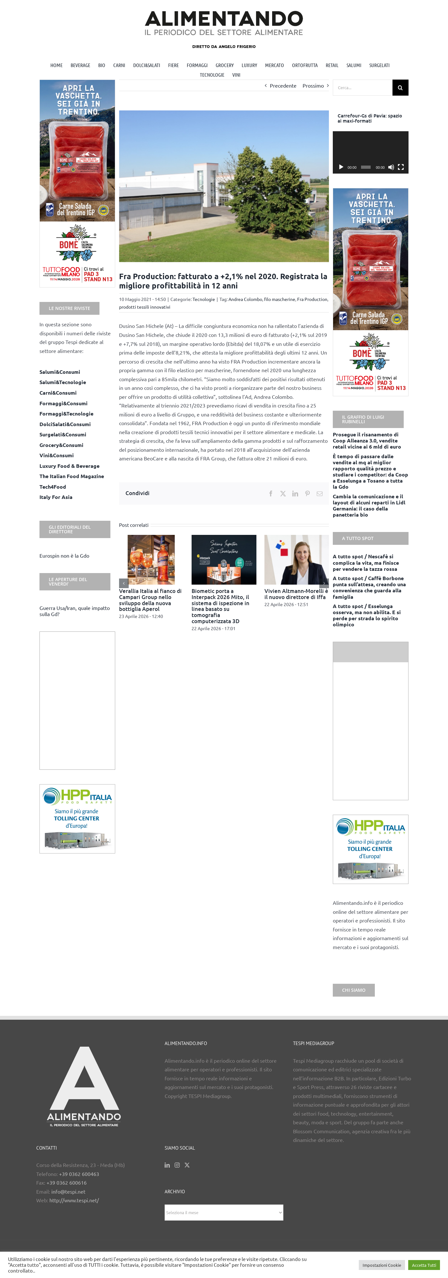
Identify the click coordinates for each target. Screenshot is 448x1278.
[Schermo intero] (401, 167)
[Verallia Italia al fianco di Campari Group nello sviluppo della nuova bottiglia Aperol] (151, 538)
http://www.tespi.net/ (74, 1200)
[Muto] (391, 167)
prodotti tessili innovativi (144, 307)
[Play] (341, 167)
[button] (124, 583)
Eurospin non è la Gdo (64, 555)
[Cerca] (400, 88)
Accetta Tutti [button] (424, 1265)
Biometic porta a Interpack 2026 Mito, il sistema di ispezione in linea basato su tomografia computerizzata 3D (220, 605)
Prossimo (313, 85)
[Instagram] (177, 1165)
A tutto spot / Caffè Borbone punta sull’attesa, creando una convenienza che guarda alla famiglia (369, 587)
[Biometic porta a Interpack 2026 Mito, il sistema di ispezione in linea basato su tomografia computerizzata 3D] (224, 538)
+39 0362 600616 (67, 1182)
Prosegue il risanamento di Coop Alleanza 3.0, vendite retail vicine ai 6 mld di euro (367, 440)
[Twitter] (187, 1165)
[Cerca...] (362, 88)
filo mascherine (279, 299)
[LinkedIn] (167, 1165)
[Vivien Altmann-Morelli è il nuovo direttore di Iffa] (296, 538)
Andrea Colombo (245, 299)
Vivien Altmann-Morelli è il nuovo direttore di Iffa (296, 594)
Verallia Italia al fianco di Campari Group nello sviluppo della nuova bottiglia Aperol (150, 600)
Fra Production (312, 299)
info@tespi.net (68, 1191)
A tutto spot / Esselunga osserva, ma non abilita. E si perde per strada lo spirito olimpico (367, 615)
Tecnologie (204, 299)
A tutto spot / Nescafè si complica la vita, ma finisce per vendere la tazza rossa (366, 562)
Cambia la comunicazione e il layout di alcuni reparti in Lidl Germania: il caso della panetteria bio (369, 505)
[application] (371, 152)
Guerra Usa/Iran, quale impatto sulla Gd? (74, 611)
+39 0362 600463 (79, 1174)
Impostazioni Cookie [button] (382, 1265)
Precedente (283, 85)
